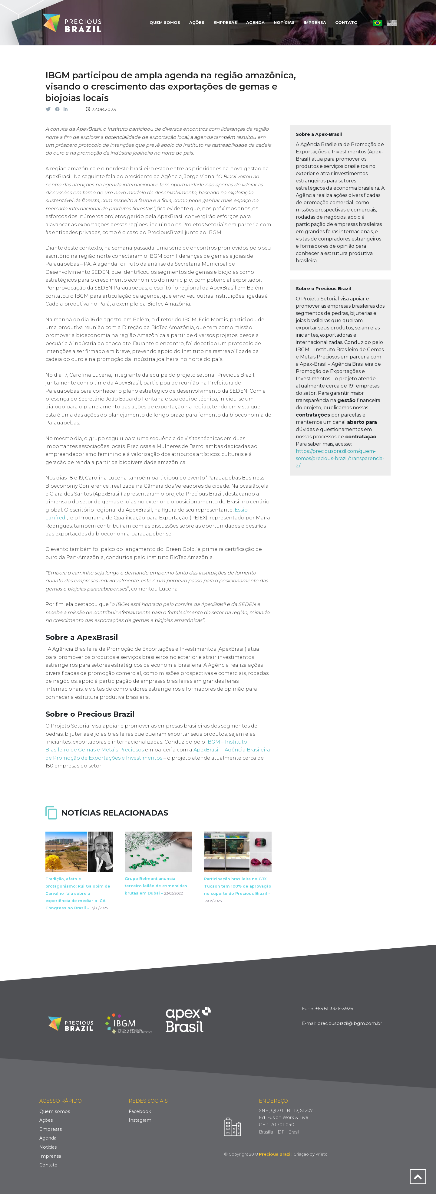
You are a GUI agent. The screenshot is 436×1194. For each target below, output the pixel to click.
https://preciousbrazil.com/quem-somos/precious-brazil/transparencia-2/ (340, 458)
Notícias (284, 22)
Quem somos (54, 1111)
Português (377, 22)
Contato (346, 22)
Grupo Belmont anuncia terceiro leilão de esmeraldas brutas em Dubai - (156, 885)
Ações (196, 22)
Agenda (255, 22)
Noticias (48, 1147)
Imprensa (315, 22)
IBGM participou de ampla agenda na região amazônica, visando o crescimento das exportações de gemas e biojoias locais (170, 86)
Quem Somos (165, 22)
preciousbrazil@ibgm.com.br (349, 1023)
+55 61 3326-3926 (334, 1008)
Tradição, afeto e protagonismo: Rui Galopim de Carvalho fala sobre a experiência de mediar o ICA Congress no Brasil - (77, 893)
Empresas (225, 22)
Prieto (321, 1154)
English (392, 22)
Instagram (140, 1120)
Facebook (140, 1111)
